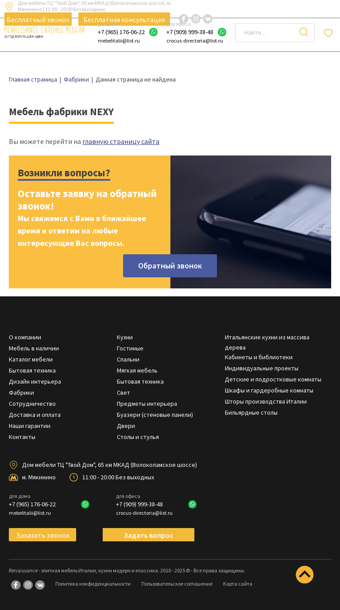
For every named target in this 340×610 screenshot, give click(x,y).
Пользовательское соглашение (176, 583)
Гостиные (130, 348)
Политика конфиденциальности (93, 583)
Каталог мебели (31, 359)
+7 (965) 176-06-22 (121, 32)
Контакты (22, 437)
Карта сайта (237, 583)
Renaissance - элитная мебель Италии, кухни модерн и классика (83, 570)
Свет (123, 392)
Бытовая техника (32, 370)
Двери (126, 426)
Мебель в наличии (34, 348)
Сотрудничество (32, 404)
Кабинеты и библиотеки (259, 357)
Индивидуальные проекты (261, 368)
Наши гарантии (29, 426)
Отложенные (330, 32)
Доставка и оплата (35, 415)
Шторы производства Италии (266, 401)
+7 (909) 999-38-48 (189, 32)
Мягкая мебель (137, 370)
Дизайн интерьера (35, 381)
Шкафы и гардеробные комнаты (269, 390)
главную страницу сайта (120, 141)
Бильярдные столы (251, 412)
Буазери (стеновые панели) (155, 415)
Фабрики (21, 392)
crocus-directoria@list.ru (194, 40)
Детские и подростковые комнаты (273, 379)
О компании (25, 337)
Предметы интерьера (147, 404)
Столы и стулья (138, 437)
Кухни (125, 337)
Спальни (128, 359)
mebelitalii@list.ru (119, 40)
